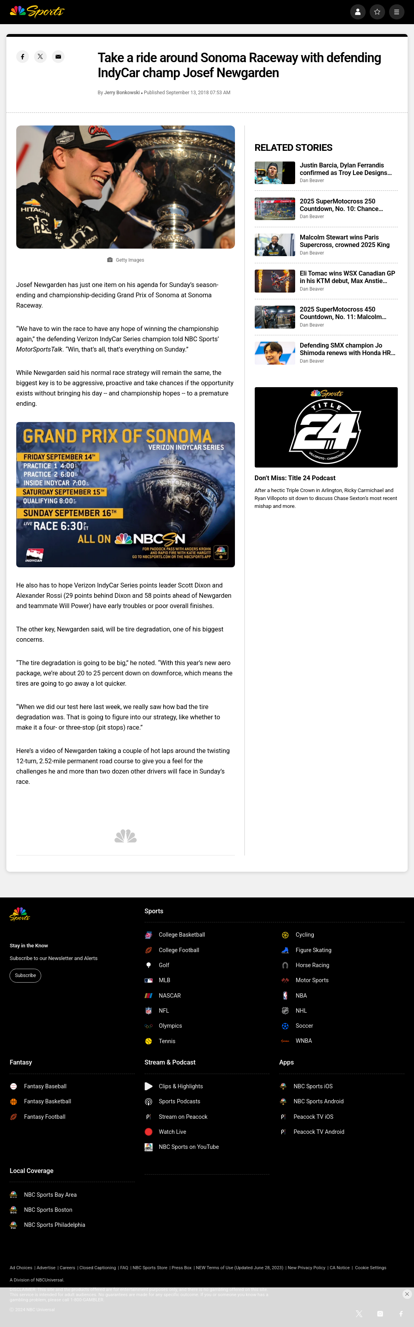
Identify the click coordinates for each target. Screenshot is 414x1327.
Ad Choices (21, 1267)
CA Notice (340, 1267)
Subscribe (25, 975)
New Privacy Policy (306, 1267)
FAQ (124, 1267)
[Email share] (58, 56)
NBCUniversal (49, 1280)
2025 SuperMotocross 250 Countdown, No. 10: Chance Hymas (339, 205)
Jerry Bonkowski (122, 92)
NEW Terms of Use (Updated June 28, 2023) (239, 1267)
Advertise (45, 1267)
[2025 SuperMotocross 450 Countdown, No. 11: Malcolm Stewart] (275, 317)
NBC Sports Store (150, 1267)
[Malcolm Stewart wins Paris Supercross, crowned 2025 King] (275, 245)
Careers (67, 1267)
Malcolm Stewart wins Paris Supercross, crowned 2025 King (345, 241)
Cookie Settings (370, 1267)
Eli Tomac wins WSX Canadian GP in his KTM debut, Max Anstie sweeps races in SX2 (347, 277)
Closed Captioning (98, 1267)
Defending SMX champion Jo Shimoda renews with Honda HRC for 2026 (347, 349)
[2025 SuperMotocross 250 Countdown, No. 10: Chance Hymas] (275, 209)
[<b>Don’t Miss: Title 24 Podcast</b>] (326, 427)
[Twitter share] (40, 56)
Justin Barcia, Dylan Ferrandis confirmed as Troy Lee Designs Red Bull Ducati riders (343, 169)
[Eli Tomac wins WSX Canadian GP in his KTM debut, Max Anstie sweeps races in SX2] (275, 281)
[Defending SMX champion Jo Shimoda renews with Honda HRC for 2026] (275, 353)
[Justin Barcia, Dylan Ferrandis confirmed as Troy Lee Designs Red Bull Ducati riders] (275, 173)
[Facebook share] (22, 56)
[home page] (37, 12)
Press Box (181, 1267)
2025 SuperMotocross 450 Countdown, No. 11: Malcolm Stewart (341, 313)
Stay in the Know (29, 946)
